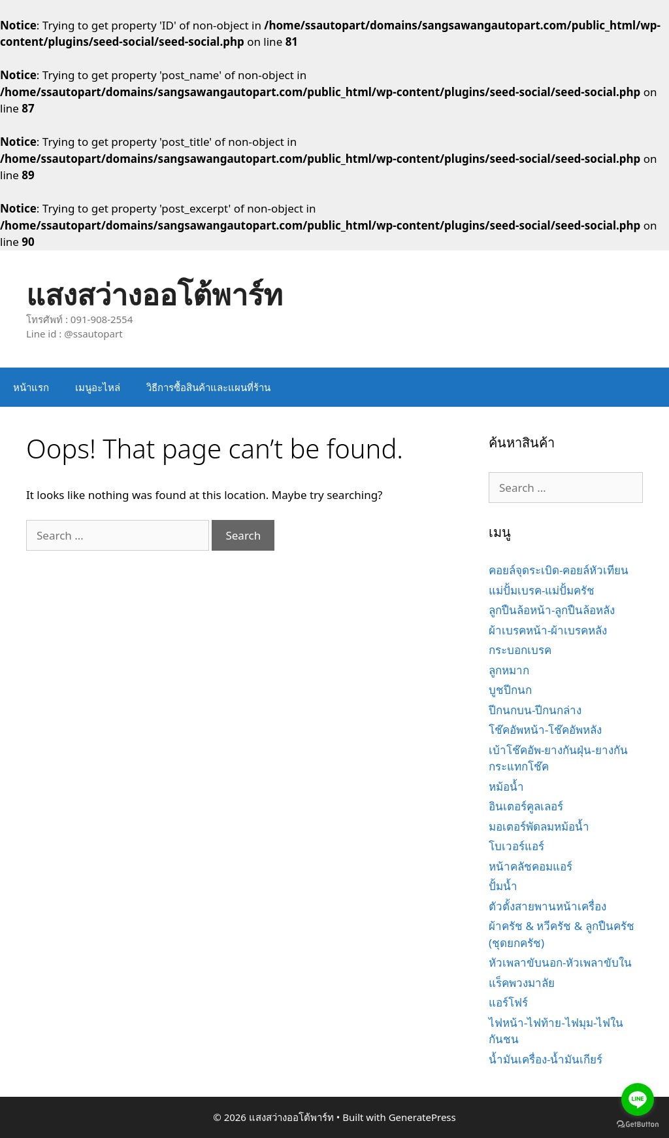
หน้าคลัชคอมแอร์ (530, 866)
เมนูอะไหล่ (97, 387)
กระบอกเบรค (520, 649)
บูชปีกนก (510, 689)
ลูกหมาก (509, 670)
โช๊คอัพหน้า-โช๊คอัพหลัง (545, 729)
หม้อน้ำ (506, 786)
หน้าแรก (31, 387)
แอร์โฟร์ (508, 1002)
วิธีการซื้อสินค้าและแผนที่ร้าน (208, 387)
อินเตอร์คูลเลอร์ (526, 806)
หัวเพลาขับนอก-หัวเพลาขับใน (560, 962)
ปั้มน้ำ (503, 885)
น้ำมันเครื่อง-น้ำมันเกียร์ (545, 1059)
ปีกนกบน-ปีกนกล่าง (535, 709)
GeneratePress (422, 1117)
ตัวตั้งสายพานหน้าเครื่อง (547, 906)
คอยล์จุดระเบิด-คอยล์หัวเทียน (558, 570)
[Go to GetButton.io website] (638, 1124)
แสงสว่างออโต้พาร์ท (154, 294)
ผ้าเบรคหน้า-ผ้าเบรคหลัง (548, 630)
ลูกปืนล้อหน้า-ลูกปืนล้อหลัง (552, 609)
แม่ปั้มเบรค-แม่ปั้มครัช (542, 590)
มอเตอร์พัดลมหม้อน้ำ (539, 826)
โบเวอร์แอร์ (516, 846)
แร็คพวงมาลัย (522, 982)
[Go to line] (637, 1099)
